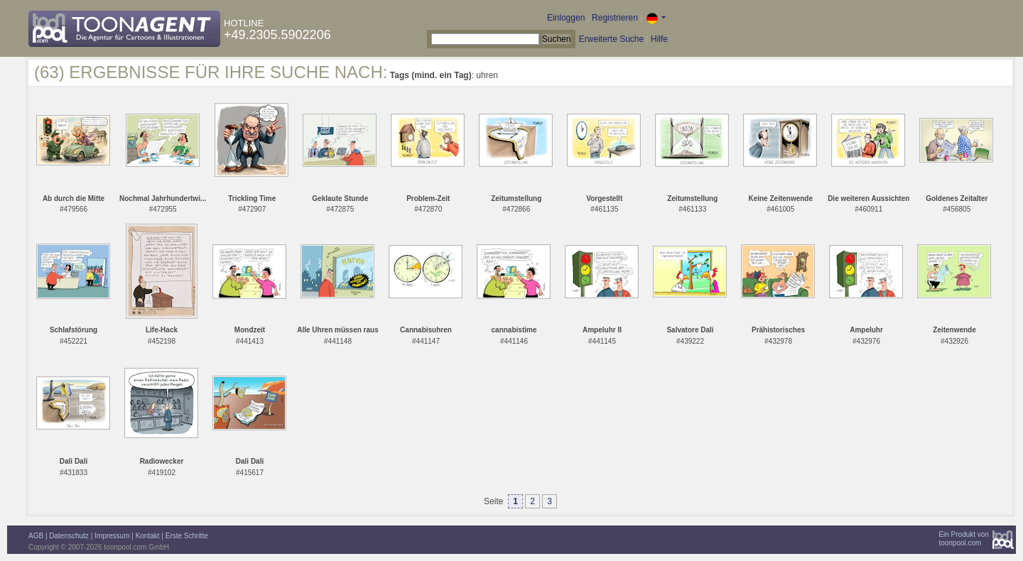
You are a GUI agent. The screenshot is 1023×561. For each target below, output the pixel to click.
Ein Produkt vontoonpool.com (963, 538)
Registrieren (615, 18)
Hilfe (659, 39)
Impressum (111, 536)
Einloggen (566, 18)
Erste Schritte (187, 536)
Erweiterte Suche (611, 39)
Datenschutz (69, 536)
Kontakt (148, 536)
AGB (35, 536)
